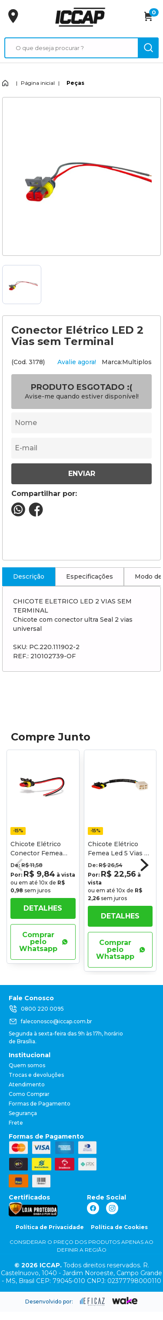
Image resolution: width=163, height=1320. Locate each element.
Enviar (81, 473)
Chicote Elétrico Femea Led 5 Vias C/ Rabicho (119, 853)
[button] (144, 865)
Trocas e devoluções (36, 1075)
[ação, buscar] (148, 47)
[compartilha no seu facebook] (36, 514)
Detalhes (42, 908)
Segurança (23, 1113)
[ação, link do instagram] (112, 1208)
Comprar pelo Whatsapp (43, 942)
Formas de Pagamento (39, 1103)
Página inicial (38, 83)
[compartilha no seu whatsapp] (18, 514)
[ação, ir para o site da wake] (125, 1301)
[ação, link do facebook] (93, 1208)
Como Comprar (29, 1094)
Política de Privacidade (50, 1227)
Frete (16, 1122)
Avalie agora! (76, 362)
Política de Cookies (119, 1227)
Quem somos (27, 1065)
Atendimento (27, 1084)
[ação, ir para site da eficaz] (92, 1301)
